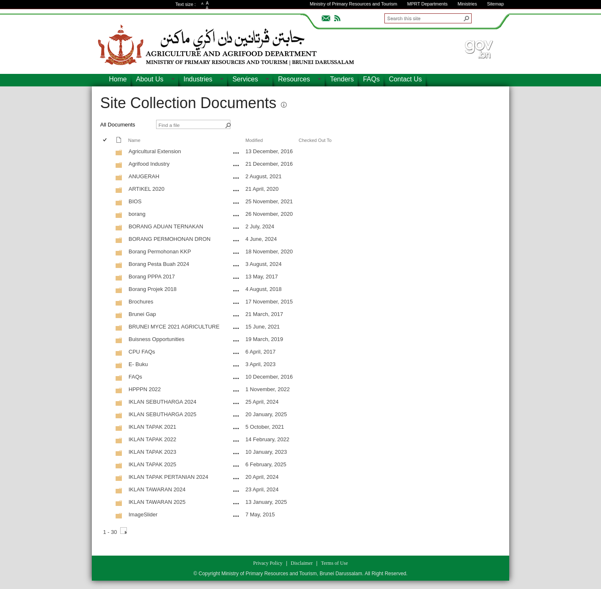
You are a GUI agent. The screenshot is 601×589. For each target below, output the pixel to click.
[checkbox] (105, 140)
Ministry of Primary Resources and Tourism (353, 3)
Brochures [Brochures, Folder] (141, 301)
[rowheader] (107, 152)
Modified (254, 140)
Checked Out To (314, 140)
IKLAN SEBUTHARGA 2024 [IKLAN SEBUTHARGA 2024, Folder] (163, 402)
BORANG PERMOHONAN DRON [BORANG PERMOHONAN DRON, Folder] (169, 239)
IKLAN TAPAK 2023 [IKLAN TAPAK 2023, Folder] (152, 452)
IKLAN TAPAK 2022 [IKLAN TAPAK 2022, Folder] (152, 439)
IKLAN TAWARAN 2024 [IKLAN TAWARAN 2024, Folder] (157, 489)
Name (134, 140)
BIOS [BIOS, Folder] (135, 201)
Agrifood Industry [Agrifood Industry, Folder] (149, 164)
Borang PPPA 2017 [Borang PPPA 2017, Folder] (152, 276)
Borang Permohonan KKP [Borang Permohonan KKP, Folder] (160, 251)
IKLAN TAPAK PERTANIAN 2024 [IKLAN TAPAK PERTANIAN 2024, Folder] (168, 477)
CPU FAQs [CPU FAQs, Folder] (142, 352)
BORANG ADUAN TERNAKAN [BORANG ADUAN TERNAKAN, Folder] (166, 226)
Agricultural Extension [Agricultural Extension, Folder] (155, 151)
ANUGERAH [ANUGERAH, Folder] (144, 176)
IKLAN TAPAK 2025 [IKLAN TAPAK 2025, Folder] (152, 464)
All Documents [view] (117, 124)
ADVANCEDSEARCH (485, 17)
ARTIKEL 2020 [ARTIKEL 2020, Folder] (146, 189)
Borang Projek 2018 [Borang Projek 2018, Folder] (153, 289)
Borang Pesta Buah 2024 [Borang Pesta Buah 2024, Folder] (159, 264)
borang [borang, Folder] (137, 214)
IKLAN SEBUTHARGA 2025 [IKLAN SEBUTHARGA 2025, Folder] (163, 414)
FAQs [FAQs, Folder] (135, 377)
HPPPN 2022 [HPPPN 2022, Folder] (145, 389)
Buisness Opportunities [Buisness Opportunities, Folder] (156, 339)
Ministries (467, 3)
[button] (466, 18)
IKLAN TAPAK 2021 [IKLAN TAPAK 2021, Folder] (152, 427)
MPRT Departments (427, 3)
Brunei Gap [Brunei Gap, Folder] (142, 314)
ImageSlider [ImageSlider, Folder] (143, 514)
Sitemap (495, 3)
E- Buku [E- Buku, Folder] (138, 364)
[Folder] (119, 154)
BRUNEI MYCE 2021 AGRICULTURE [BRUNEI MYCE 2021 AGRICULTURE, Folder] (174, 327)
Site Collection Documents (188, 102)
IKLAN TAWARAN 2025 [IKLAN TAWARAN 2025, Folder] (157, 502)
